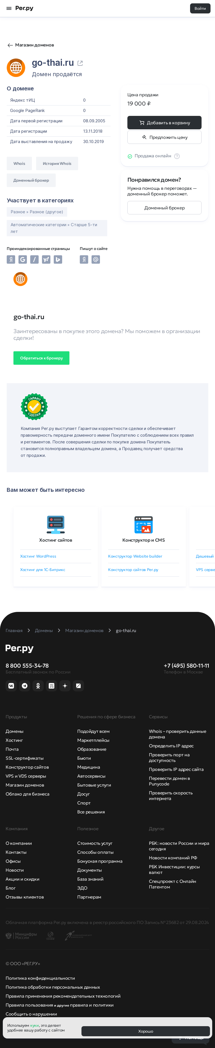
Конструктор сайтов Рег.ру (133, 569)
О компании (19, 843)
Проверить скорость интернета (170, 795)
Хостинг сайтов (55, 540)
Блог (11, 888)
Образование (91, 749)
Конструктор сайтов (27, 767)
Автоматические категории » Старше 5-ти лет (54, 228)
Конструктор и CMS (143, 540)
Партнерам (89, 897)
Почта (12, 749)
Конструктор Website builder (135, 556)
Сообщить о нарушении (31, 1014)
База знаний (90, 879)
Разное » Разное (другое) (37, 211)
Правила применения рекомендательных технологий (63, 996)
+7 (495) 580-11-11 (186, 665)
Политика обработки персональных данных (53, 987)
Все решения (91, 812)
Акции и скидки (22, 879)
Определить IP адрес (171, 745)
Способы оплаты (95, 852)
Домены (15, 731)
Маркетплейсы (93, 740)
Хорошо (145, 1031)
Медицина (88, 767)
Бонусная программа (99, 861)
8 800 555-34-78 (27, 665)
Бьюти (84, 758)
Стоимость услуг (94, 843)
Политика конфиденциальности (40, 978)
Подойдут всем (93, 731)
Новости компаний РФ (173, 857)
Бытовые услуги (94, 785)
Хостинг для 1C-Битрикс (42, 569)
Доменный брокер (164, 207)
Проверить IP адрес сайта (176, 769)
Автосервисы (91, 776)
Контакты (16, 852)
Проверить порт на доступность (169, 757)
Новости (15, 870)
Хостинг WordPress (38, 556)
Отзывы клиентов (25, 897)
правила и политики (92, 1005)
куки (34, 1025)
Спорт (83, 803)
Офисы (13, 861)
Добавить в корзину (168, 122)
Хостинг (14, 740)
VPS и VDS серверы (26, 776)
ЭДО (82, 888)
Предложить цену (168, 137)
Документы (89, 870)
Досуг (83, 794)
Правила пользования (29, 1005)
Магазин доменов (34, 45)
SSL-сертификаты (24, 758)
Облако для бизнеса (27, 794)
